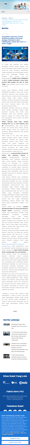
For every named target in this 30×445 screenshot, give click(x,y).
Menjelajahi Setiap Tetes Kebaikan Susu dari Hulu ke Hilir (19, 326)
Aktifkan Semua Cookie (15, 442)
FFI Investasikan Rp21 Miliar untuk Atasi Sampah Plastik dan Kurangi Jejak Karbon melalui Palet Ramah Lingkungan (19, 336)
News (3, 11)
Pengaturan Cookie (15, 438)
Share (15, 311)
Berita (11, 18)
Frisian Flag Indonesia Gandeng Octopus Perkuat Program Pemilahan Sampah (19, 356)
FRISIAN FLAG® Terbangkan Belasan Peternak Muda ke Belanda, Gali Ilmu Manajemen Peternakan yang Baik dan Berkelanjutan (19, 347)
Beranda (4, 18)
